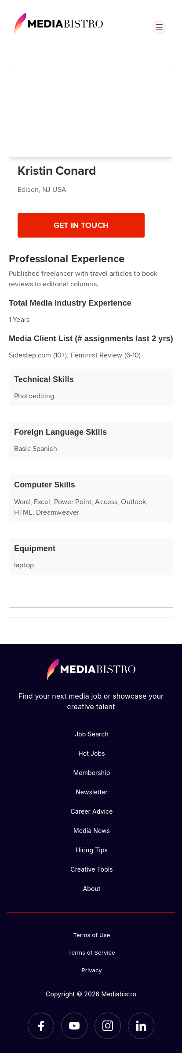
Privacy (91, 970)
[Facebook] (41, 1026)
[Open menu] (159, 27)
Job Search (92, 734)
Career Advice (91, 811)
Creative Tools (91, 869)
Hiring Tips (92, 850)
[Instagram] (108, 1026)
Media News (91, 830)
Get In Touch (81, 225)
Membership (91, 772)
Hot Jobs (91, 753)
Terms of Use (91, 934)
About (91, 888)
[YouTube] (74, 1026)
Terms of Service (91, 952)
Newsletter (92, 792)
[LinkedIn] (141, 1026)
